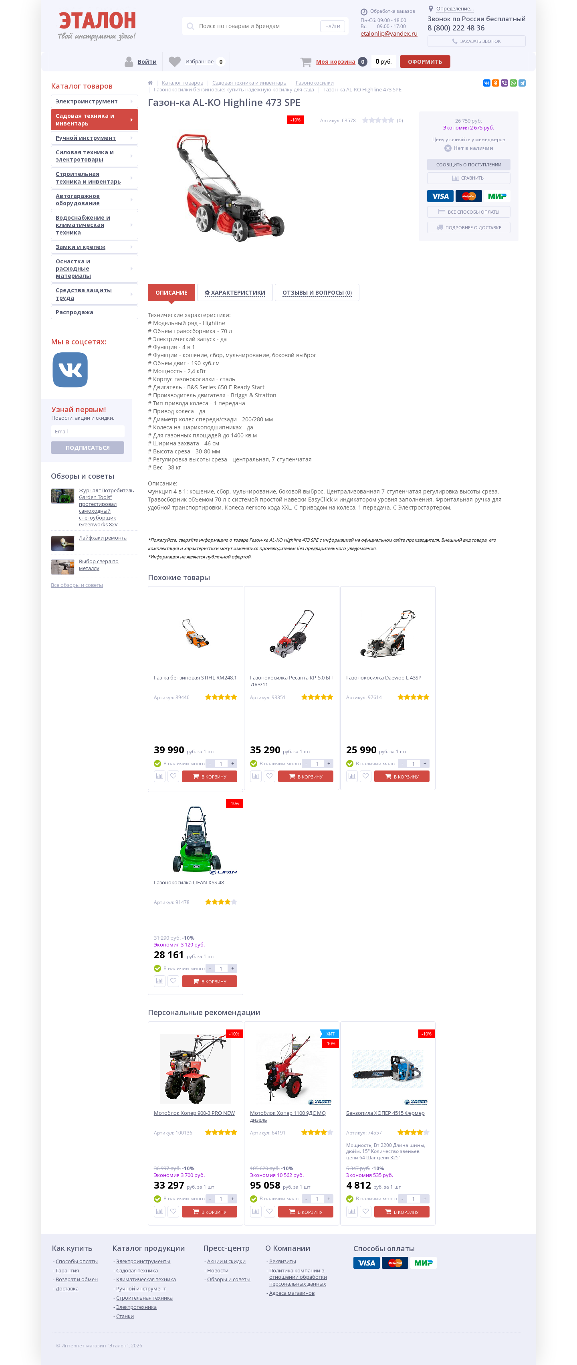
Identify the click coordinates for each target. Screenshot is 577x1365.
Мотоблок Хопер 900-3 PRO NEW (194, 1113)
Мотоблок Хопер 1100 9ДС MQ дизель (288, 1116)
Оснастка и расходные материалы (94, 268)
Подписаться (88, 447)
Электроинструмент (94, 101)
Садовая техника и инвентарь (94, 119)
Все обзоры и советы (77, 585)
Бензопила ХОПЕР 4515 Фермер (385, 1113)
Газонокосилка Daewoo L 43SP (384, 677)
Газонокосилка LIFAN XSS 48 (189, 882)
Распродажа (74, 312)
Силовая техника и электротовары (94, 155)
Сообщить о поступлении (468, 165)
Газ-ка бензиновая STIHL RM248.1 (195, 677)
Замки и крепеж (94, 247)
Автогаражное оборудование (94, 199)
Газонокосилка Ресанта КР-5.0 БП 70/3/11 (291, 681)
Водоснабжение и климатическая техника (94, 225)
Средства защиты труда (94, 293)
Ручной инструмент (94, 138)
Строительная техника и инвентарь (94, 177)
